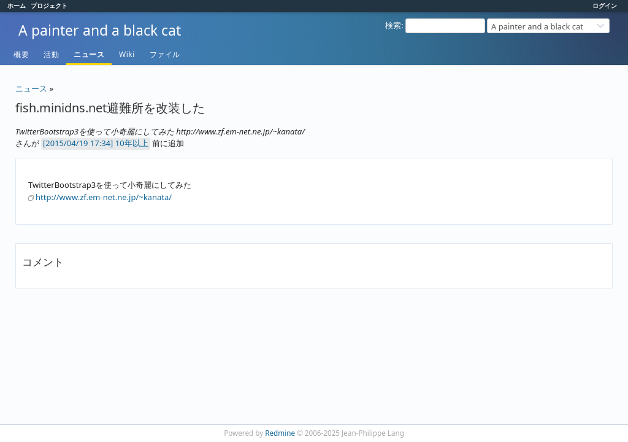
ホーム (16, 5)
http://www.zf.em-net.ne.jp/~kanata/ (104, 197)
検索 (393, 25)
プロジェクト (49, 5)
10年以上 (131, 143)
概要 (21, 54)
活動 (51, 54)
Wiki (127, 54)
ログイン (604, 5)
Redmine (280, 433)
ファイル (165, 54)
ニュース (89, 54)
